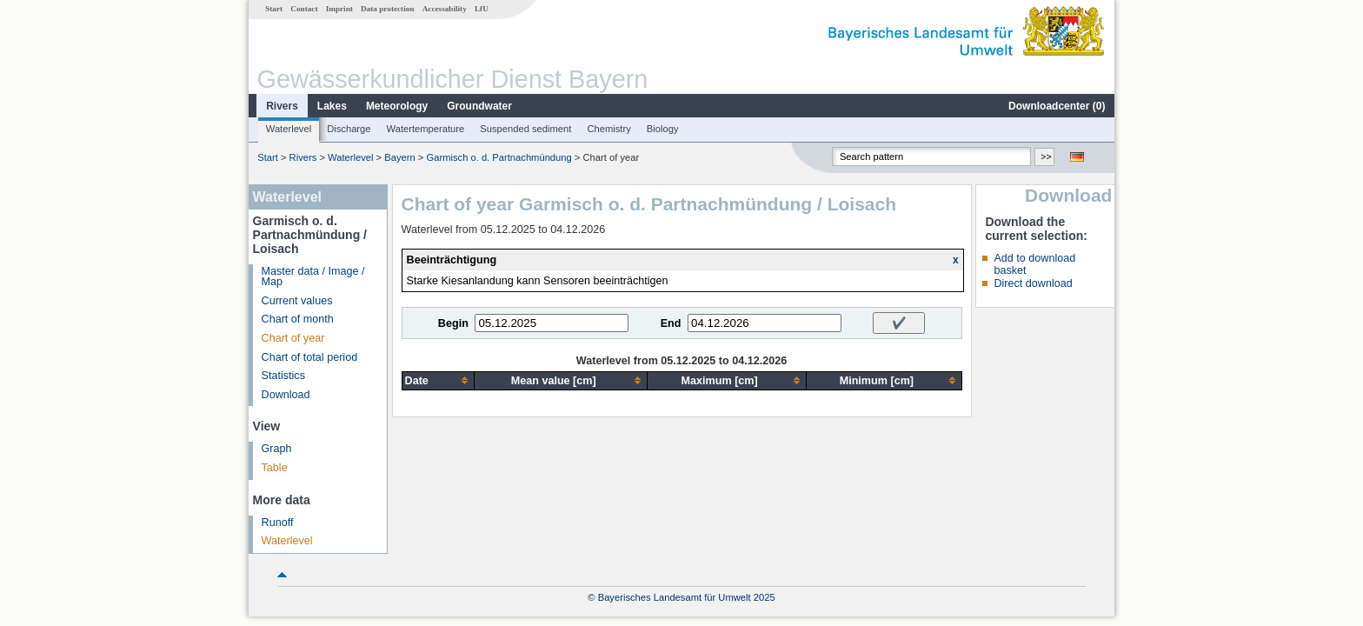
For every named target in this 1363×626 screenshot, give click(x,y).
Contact (303, 8)
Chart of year (293, 338)
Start (274, 8)
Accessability (444, 8)
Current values (297, 301)
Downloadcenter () (1056, 106)
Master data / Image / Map (313, 277)
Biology (663, 128)
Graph (277, 449)
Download (286, 395)
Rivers (282, 106)
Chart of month (298, 319)
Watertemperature (426, 128)
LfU (482, 8)
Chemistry (608, 128)
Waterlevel (288, 128)
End (671, 323)
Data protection (387, 8)
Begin (453, 323)
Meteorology (397, 106)
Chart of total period (310, 357)
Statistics (283, 376)
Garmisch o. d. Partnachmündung (498, 157)
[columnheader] (438, 380)
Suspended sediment (525, 128)
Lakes (332, 106)
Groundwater (479, 106)
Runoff (278, 522)
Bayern (399, 157)
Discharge (348, 128)
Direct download (1033, 283)
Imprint (339, 8)
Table (275, 468)
